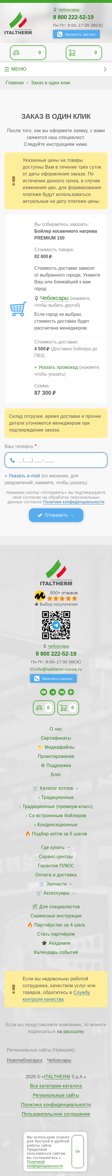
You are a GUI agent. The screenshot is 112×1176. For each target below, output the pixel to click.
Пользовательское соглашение (56, 1114)
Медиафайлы (60, 747)
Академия (60, 943)
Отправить (56, 515)
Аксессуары (57, 893)
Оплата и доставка (56, 874)
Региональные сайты (56, 1095)
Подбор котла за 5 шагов (59, 833)
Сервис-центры (56, 856)
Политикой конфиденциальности (45, 1164)
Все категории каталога (56, 1086)
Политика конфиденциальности (56, 1105)
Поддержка (59, 765)
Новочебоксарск (25, 1060)
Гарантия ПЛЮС (56, 865)
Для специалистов (59, 906)
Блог (56, 774)
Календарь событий (56, 952)
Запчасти (57, 884)
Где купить (53, 847)
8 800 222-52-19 (73, 17)
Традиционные (57, 797)
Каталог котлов (56, 788)
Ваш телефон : (22, 446)
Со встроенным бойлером (57, 815)
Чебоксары (68, 10)
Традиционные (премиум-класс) (57, 806)
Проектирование (56, 756)
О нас (56, 729)
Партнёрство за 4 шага (59, 925)
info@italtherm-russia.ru (58, 669)
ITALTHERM (57, 1076)
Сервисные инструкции (55, 915)
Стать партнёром (56, 934)
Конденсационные (57, 824)
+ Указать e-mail (22, 476)
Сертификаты (56, 738)
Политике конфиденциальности (73, 502)
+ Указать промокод (56, 367)
